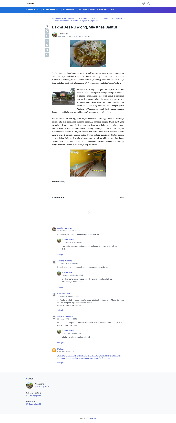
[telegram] (47, 45)
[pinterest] (47, 50)
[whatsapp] (47, 41)
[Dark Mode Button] (143, 3)
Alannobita (67, 239)
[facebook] (47, 31)
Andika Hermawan (65, 228)
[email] (47, 55)
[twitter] (47, 36)
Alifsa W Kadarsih (65, 316)
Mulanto (61, 349)
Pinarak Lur (92, 418)
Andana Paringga (64, 261)
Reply (61, 254)
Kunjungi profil (42, 387)
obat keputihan (63, 293)
